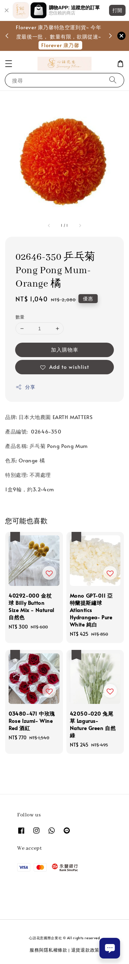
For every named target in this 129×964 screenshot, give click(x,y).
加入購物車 (64, 349)
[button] (8, 63)
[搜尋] (113, 80)
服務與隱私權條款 (48, 950)
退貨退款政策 (85, 950)
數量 (20, 317)
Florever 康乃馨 (60, 45)
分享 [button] (25, 387)
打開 (117, 10)
